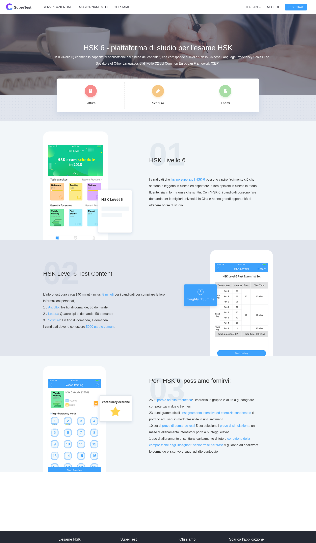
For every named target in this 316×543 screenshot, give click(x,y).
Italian (253, 7)
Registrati (296, 7)
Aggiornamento (93, 7)
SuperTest (18, 6)
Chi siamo (122, 7)
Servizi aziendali (58, 7)
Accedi (273, 7)
